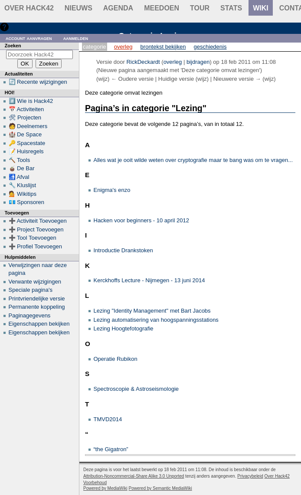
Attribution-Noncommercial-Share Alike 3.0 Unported (133, 476)
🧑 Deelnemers (28, 126)
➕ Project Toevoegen (36, 229)
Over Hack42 (29, 8)
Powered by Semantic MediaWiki (160, 488)
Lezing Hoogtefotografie (124, 328)
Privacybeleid (250, 476)
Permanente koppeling (37, 307)
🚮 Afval (19, 177)
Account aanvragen (29, 38)
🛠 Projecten (25, 117)
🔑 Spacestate (27, 143)
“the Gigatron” (111, 449)
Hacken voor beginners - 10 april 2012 (141, 220)
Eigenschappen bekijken (39, 323)
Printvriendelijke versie (37, 298)
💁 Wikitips (22, 194)
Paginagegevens (30, 315)
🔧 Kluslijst (22, 185)
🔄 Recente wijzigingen (38, 82)
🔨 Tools (19, 160)
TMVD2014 (108, 419)
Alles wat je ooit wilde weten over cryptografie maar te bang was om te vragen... (193, 160)
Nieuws (78, 8)
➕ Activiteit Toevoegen (38, 221)
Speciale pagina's (31, 290)
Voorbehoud (95, 482)
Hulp (17, 26)
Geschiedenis (210, 46)
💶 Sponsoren (27, 202)
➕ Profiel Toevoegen (35, 246)
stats (231, 8)
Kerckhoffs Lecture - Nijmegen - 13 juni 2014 (149, 280)
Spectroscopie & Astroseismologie (136, 389)
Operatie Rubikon (115, 359)
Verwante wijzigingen (35, 281)
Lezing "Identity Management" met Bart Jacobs (152, 310)
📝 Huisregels (26, 151)
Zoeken (13, 45)
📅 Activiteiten (26, 109)
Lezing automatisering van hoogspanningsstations (156, 320)
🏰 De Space (25, 134)
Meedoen (161, 8)
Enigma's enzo (112, 190)
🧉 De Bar (22, 168)
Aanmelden (75, 38)
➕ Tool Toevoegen (32, 237)
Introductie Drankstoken (123, 250)
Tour (199, 8)
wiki (260, 8)
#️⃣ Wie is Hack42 (31, 101)
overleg (173, 62)
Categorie (94, 46)
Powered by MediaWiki (105, 488)
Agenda (118, 8)
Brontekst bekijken (163, 46)
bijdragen (198, 62)
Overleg (123, 46)
